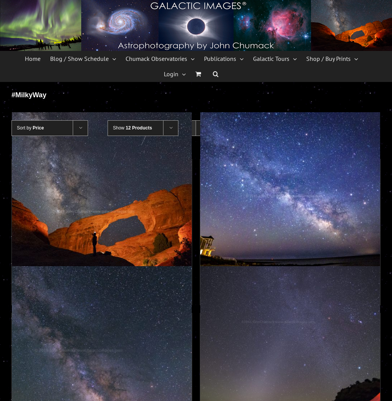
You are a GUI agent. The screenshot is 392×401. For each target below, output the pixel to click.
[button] (216, 74)
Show (132, 128)
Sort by (30, 128)
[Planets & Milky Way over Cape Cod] (290, 202)
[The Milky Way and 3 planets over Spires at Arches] (102, 356)
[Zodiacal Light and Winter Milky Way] (290, 356)
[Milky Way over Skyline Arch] (102, 202)
